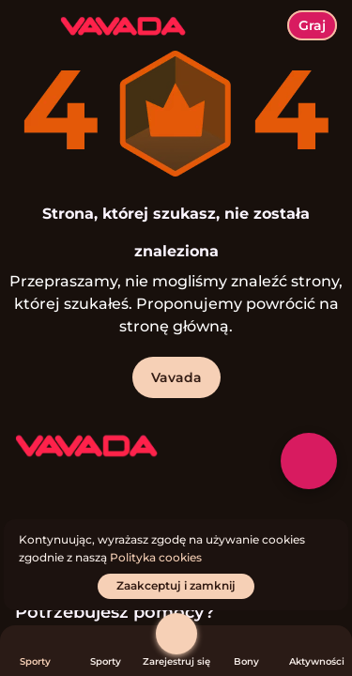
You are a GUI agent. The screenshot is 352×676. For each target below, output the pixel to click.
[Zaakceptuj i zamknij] (176, 586)
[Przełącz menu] (30, 30)
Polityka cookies (156, 557)
